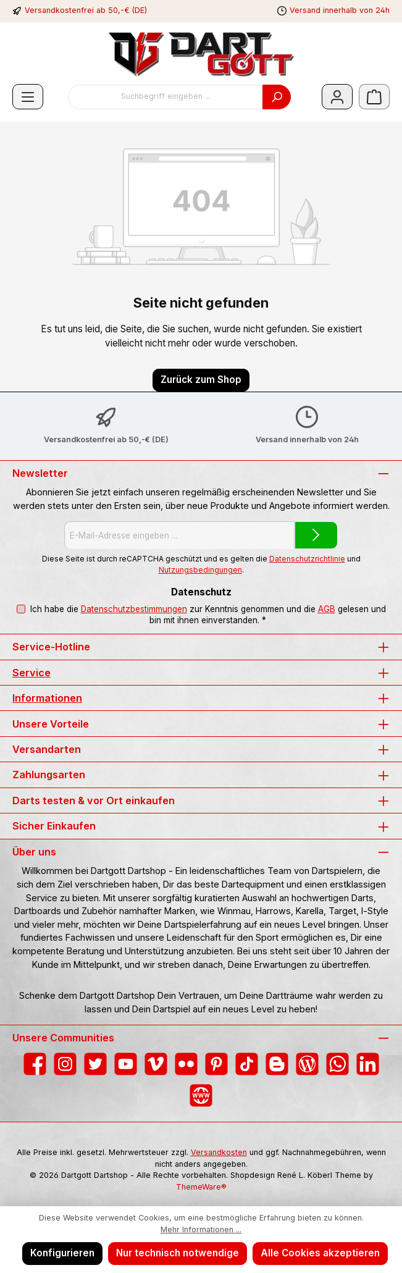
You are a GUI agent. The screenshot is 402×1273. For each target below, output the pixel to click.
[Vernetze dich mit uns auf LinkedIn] (368, 1064)
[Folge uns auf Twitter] (95, 1064)
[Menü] (27, 96)
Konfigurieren (62, 1253)
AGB (326, 609)
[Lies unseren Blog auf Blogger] (277, 1064)
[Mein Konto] (337, 96)
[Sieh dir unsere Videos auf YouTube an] (126, 1064)
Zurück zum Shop (201, 379)
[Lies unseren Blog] (307, 1064)
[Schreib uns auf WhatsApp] (337, 1064)
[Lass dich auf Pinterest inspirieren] (216, 1064)
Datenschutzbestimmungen (133, 609)
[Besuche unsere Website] (201, 1095)
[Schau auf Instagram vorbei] (65, 1064)
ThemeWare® (201, 1186)
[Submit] (316, 535)
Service (31, 672)
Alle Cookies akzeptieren (320, 1253)
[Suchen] (276, 97)
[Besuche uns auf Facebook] (35, 1064)
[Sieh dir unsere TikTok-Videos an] (247, 1064)
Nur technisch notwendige (177, 1253)
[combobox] (165, 97)
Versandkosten (219, 1152)
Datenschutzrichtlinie (307, 558)
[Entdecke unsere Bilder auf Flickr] (186, 1064)
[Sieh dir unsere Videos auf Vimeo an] (156, 1064)
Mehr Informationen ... (201, 1229)
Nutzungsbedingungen (200, 569)
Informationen (47, 698)
